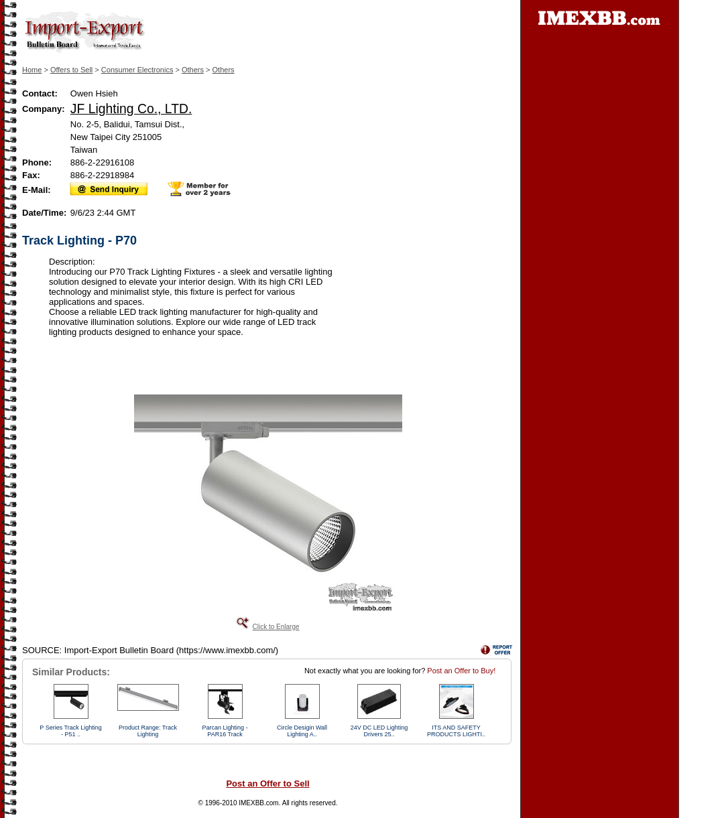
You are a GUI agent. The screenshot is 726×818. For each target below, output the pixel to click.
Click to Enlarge (275, 626)
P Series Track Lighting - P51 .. (70, 731)
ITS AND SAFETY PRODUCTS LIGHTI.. (456, 731)
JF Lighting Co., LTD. (131, 108)
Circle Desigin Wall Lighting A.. (302, 731)
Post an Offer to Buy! (461, 671)
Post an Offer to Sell (267, 783)
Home (32, 70)
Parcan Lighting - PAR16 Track (224, 731)
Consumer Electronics (137, 70)
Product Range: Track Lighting (148, 731)
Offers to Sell (71, 70)
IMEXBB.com (258, 803)
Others (193, 70)
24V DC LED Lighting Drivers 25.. (379, 731)
